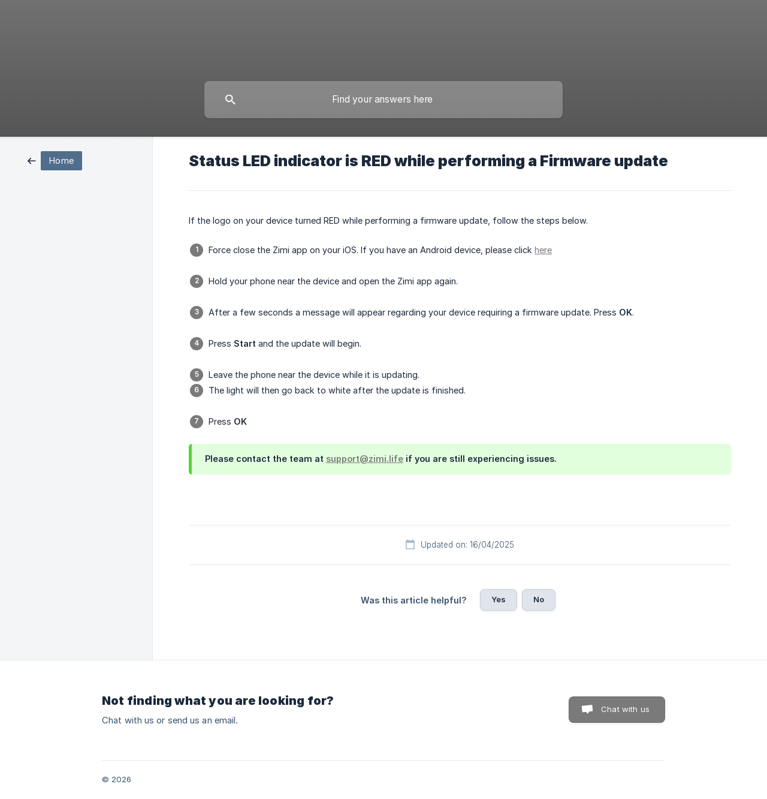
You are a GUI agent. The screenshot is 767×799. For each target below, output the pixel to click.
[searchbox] (383, 99)
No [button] (538, 599)
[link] (55, 160)
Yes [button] (498, 599)
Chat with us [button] (625, 709)
